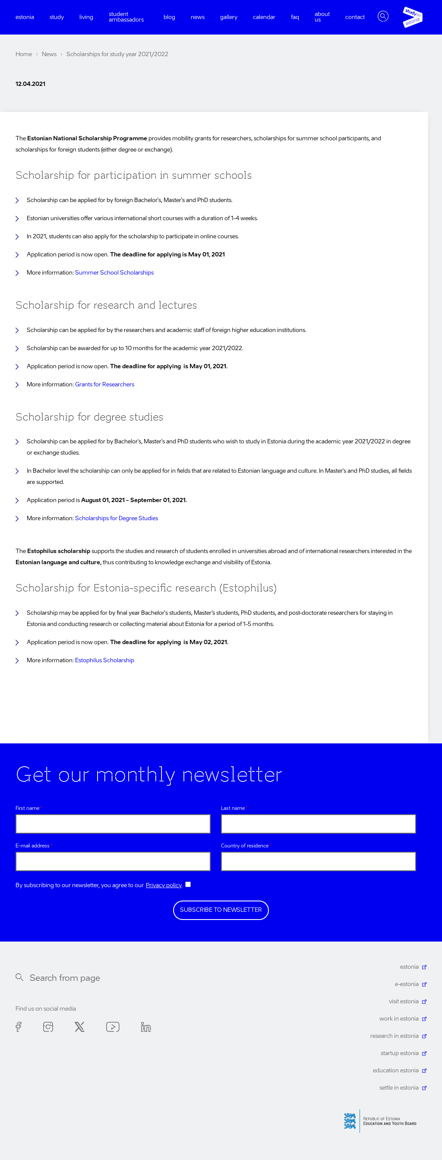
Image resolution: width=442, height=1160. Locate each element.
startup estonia (400, 1053)
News (198, 17)
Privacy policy (164, 885)
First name (27, 808)
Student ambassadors (126, 17)
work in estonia (399, 1019)
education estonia (396, 1071)
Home (24, 54)
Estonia (25, 17)
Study (57, 17)
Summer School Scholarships (114, 273)
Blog (169, 17)
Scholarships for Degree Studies (116, 519)
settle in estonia (399, 1088)
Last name (233, 808)
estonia (409, 967)
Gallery (228, 17)
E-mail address (33, 846)
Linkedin (146, 1028)
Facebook (19, 1028)
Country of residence (244, 846)
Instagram (48, 1028)
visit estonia (404, 1002)
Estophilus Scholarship (104, 661)
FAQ (295, 17)
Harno (383, 1120)
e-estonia (407, 984)
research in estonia (394, 1036)
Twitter (80, 1028)
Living (86, 17)
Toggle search (383, 17)
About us (322, 17)
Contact (355, 17)
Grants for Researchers (104, 385)
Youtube (113, 1028)
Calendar (264, 17)
